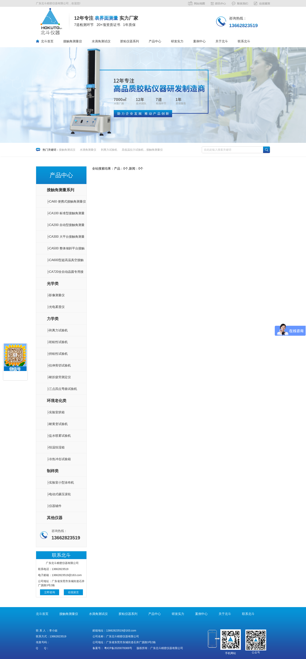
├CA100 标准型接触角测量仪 (66, 215)
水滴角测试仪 (101, 41)
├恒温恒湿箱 (56, 447)
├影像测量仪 (56, 295)
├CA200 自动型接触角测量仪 (66, 227)
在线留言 (73, 592)
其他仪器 (54, 518)
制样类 (53, 471)
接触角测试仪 (67, 149)
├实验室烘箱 (56, 412)
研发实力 (177, 41)
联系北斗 (244, 41)
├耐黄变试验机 (57, 424)
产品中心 (155, 41)
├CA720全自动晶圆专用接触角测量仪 (65, 274)
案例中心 (199, 41)
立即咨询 (49, 592)
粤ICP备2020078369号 (118, 648)
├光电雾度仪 (56, 307)
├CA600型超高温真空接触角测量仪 (65, 262)
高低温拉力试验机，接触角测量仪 (142, 149)
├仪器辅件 (54, 506)
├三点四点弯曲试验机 (62, 388)
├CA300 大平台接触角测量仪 (66, 239)
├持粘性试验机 (57, 353)
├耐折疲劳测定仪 (59, 377)
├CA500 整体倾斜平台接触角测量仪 (66, 250)
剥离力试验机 (109, 149)
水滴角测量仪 (88, 149)
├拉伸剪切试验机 (59, 365)
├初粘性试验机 (57, 342)
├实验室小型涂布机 (60, 482)
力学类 (53, 319)
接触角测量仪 (72, 41)
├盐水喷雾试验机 (59, 435)
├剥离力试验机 (57, 330)
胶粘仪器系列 (129, 41)
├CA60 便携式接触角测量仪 (66, 201)
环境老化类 (56, 400)
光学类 (53, 283)
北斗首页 (47, 41)
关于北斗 (221, 41)
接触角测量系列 (60, 190)
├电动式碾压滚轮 (59, 494)
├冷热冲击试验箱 (59, 459)
